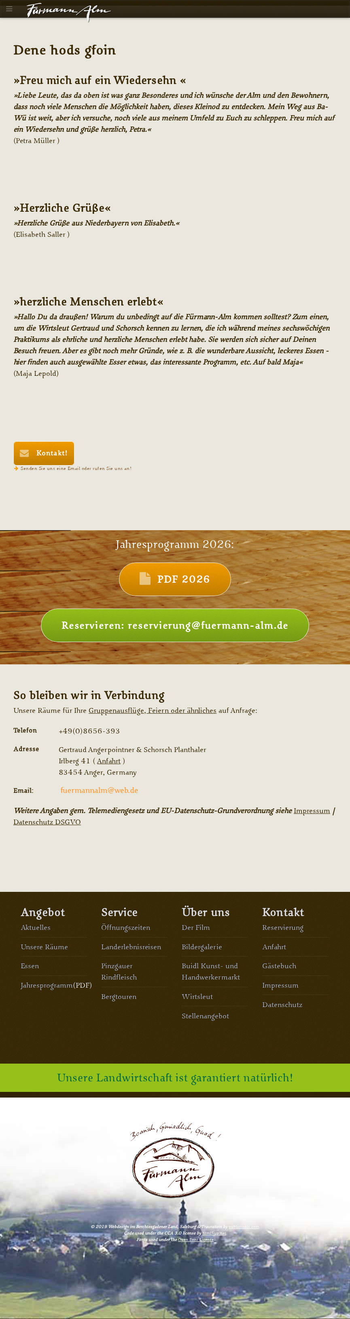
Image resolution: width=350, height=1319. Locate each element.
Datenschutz (282, 1004)
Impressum (312, 810)
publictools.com (244, 1227)
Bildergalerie (202, 947)
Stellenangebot (205, 1016)
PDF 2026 (183, 579)
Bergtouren (118, 996)
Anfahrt (109, 761)
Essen (30, 966)
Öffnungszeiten (125, 927)
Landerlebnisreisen (131, 947)
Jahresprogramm (47, 985)
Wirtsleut (197, 996)
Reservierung (282, 927)
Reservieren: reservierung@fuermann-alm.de (175, 625)
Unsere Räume (44, 947)
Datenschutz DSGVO (47, 822)
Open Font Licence (196, 1240)
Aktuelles (36, 927)
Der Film (196, 927)
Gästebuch (279, 966)
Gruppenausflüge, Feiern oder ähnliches (152, 710)
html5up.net (214, 1233)
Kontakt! (51, 453)
